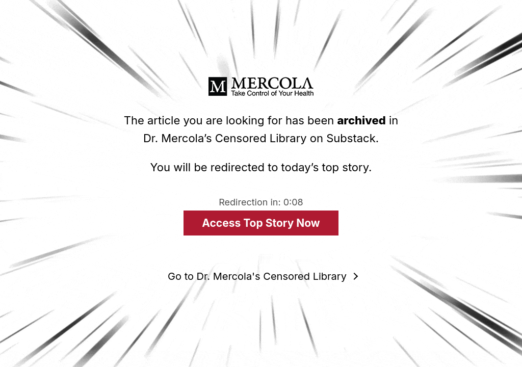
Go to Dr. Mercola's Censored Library (257, 276)
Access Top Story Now (261, 223)
